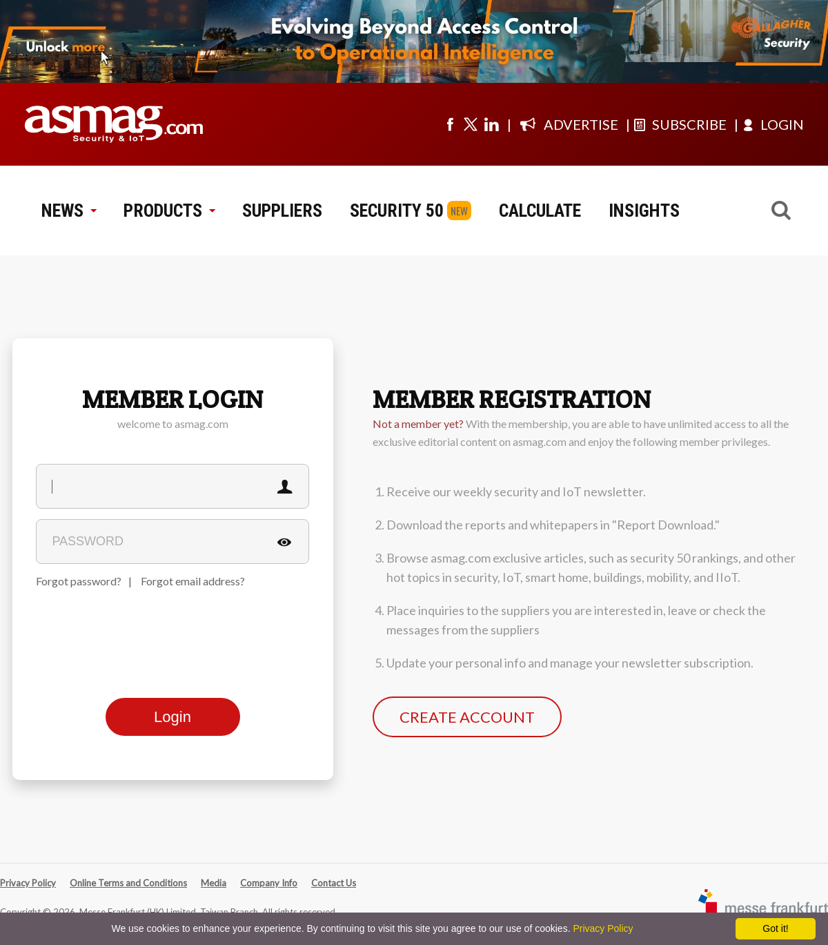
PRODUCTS (169, 210)
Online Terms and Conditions (128, 882)
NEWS (68, 210)
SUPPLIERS (282, 210)
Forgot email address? (193, 580)
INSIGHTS (644, 210)
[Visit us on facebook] (450, 124)
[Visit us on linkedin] (491, 124)
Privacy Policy (28, 882)
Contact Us (333, 882)
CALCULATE (540, 210)
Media (213, 882)
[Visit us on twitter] (471, 124)
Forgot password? (78, 580)
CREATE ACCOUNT (467, 717)
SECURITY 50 (397, 210)
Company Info (268, 882)
